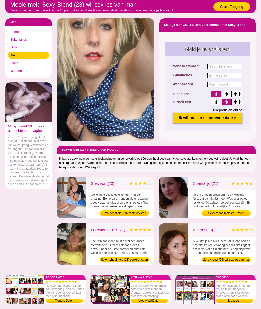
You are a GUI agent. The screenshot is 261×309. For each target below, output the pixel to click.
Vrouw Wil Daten (149, 300)
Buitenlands (18, 39)
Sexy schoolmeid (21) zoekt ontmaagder (226, 213)
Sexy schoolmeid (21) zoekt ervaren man (124, 260)
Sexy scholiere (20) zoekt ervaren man (124, 213)
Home (14, 32)
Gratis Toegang (231, 7)
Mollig (14, 47)
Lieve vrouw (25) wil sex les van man (226, 259)
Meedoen (16, 71)
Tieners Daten (64, 300)
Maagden (234, 300)
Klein (13, 55)
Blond (14, 63)
